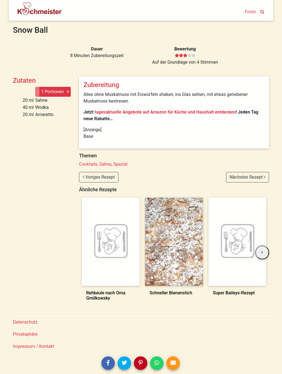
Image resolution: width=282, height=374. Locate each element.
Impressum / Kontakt (33, 346)
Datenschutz (25, 322)
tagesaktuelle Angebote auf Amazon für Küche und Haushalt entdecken (165, 112)
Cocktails (88, 164)
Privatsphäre (25, 334)
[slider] (185, 55)
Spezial (120, 164)
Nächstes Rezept (247, 177)
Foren (250, 11)
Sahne (105, 164)
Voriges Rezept (99, 177)
